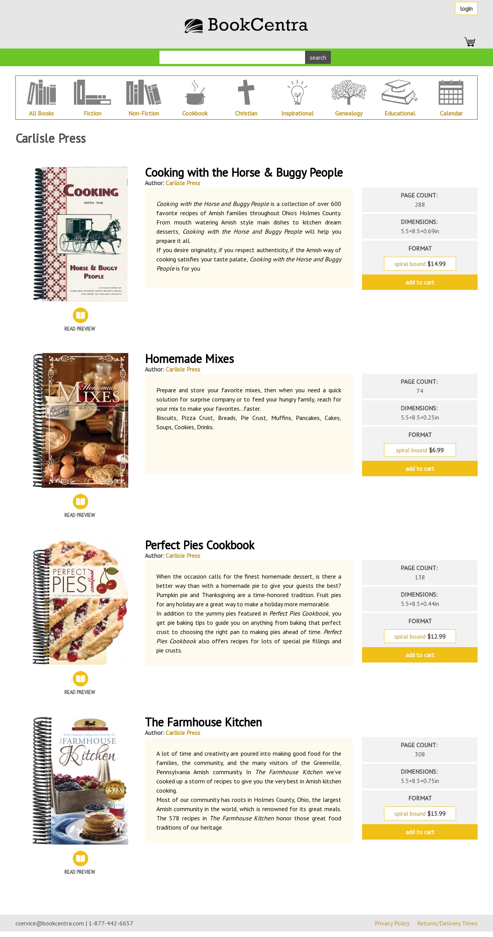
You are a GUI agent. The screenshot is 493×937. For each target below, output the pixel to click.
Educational (399, 113)
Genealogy (348, 113)
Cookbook (195, 113)
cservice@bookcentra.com (49, 923)
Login (466, 8)
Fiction (92, 113)
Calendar (451, 113)
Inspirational (297, 113)
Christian (246, 113)
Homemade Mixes (189, 358)
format (420, 248)
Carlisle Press (183, 183)
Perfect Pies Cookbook (199, 544)
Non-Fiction (143, 113)
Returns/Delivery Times (447, 923)
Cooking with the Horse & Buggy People (244, 172)
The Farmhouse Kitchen (203, 722)
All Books (41, 113)
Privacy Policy (392, 923)
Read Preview (79, 329)
